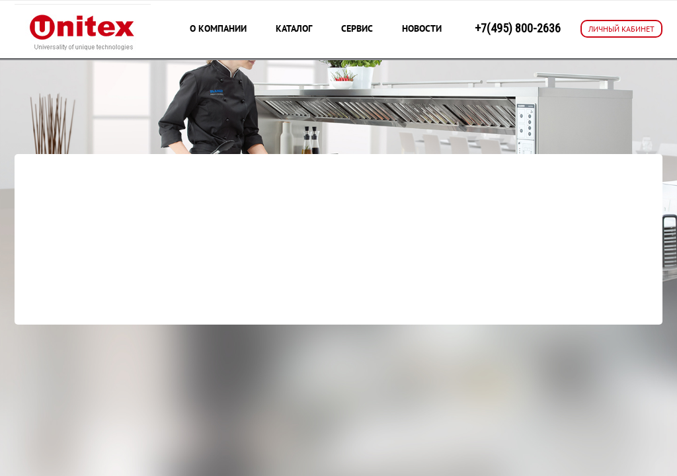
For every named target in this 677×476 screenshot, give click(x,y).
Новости (422, 28)
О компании (218, 28)
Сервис (357, 28)
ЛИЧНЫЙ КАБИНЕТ (621, 29)
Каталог (294, 28)
